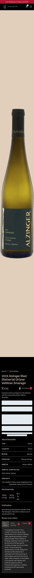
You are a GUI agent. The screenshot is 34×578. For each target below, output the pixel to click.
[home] (10, 6)
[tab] (5, 524)
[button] (27, 6)
